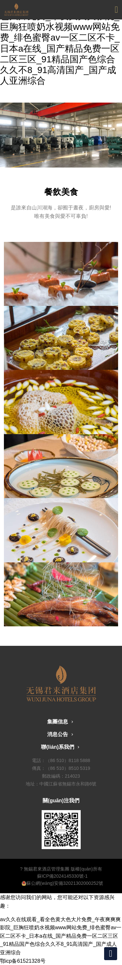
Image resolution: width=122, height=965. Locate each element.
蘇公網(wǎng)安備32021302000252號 (62, 883)
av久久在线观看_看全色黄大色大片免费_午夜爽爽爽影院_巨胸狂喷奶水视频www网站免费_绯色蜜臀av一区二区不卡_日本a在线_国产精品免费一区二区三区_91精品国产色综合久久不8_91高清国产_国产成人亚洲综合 (60, 936)
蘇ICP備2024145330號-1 (62, 876)
